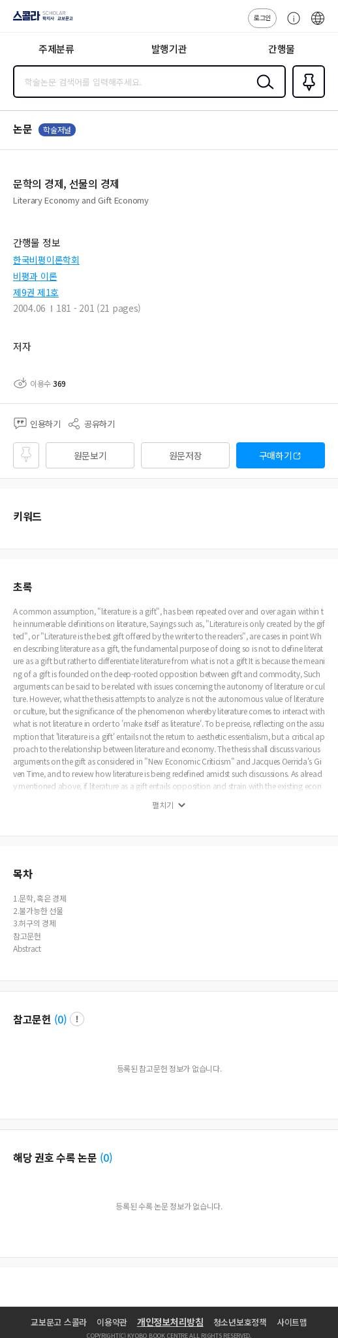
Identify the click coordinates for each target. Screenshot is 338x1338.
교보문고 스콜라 (59, 1322)
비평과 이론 (35, 275)
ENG (318, 24)
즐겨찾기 (306, 96)
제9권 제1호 (36, 292)
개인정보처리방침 (170, 1321)
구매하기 (275, 455)
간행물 (281, 48)
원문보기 (90, 455)
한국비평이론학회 (46, 259)
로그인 (262, 17)
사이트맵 (292, 1322)
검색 (262, 92)
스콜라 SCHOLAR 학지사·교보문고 (39, 20)
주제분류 (56, 48)
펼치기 (163, 805)
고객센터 (290, 24)
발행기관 (169, 48)
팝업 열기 (77, 1019)
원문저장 (185, 455)
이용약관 (112, 1322)
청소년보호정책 (240, 1322)
